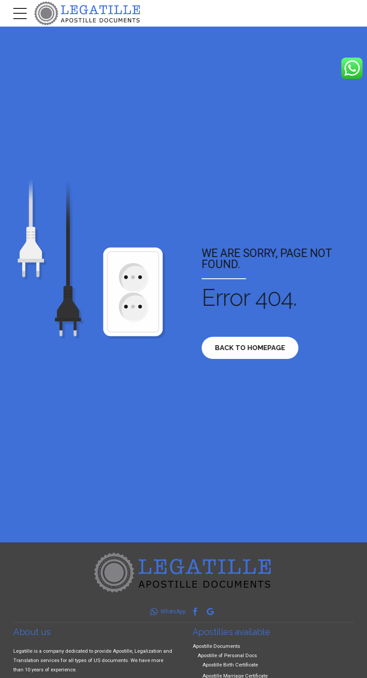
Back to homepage (252, 348)
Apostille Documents (216, 646)
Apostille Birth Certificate (230, 665)
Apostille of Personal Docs (227, 655)
